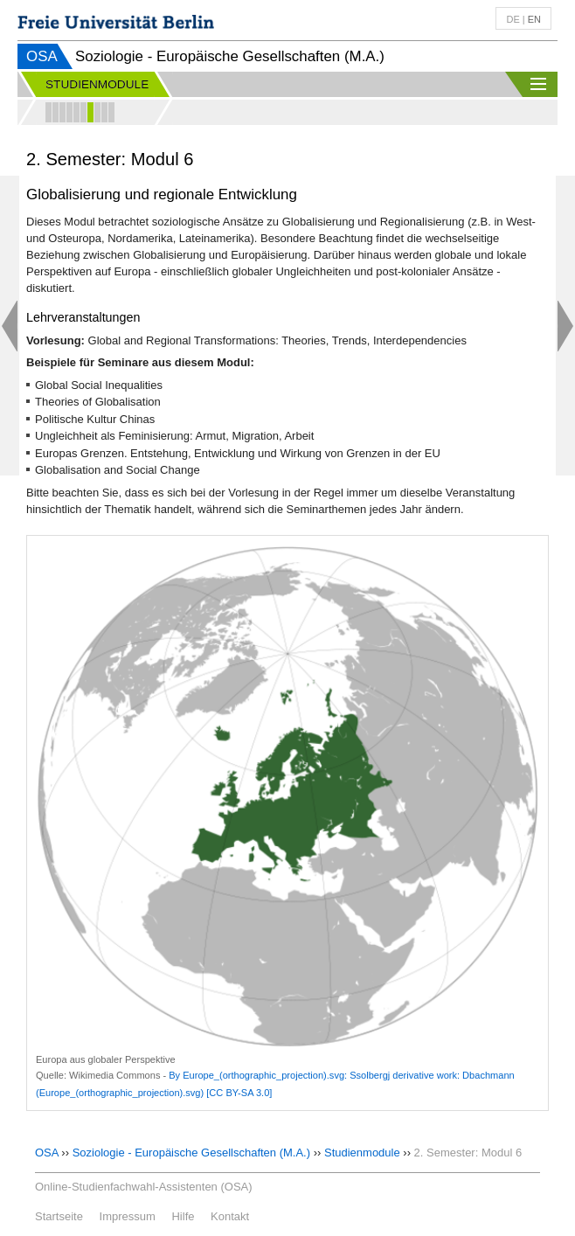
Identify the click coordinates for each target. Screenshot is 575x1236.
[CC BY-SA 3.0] (239, 1092)
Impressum (128, 1216)
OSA (42, 56)
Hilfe (182, 1216)
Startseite (59, 1216)
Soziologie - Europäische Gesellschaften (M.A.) (191, 1152)
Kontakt (230, 1216)
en (534, 19)
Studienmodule (362, 1152)
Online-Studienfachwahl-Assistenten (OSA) (144, 1186)
